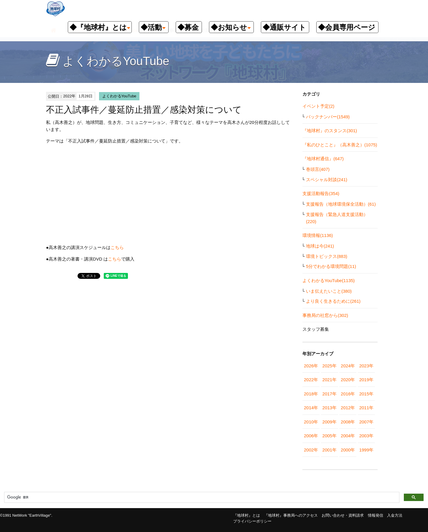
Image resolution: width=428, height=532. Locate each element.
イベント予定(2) (318, 106)
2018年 (311, 393)
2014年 (311, 407)
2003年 (366, 435)
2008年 (348, 421)
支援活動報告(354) (320, 193)
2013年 (329, 407)
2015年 (366, 393)
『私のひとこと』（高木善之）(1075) (339, 144)
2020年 (348, 379)
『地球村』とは (246, 515)
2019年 (366, 379)
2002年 (311, 449)
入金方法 (394, 515)
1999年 (366, 449)
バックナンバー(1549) (328, 116)
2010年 (311, 421)
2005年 (329, 435)
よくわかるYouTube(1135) (328, 280)
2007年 (366, 421)
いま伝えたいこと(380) (329, 291)
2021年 (329, 379)
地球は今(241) (320, 245)
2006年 (311, 435)
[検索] (201, 497)
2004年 (348, 435)
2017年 (329, 393)
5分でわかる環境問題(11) (331, 266)
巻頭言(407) (318, 169)
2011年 (366, 407)
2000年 (348, 449)
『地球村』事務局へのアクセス (291, 515)
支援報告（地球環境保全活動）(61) (341, 204)
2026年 (311, 365)
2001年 (329, 449)
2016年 (348, 393)
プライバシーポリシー (252, 521)
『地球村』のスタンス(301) (329, 130)
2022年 (311, 379)
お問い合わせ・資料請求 (343, 515)
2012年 (348, 407)
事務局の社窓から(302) (325, 315)
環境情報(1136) (317, 235)
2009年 (329, 421)
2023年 (366, 365)
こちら (117, 247)
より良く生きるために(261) (333, 301)
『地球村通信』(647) (323, 158)
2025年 (329, 365)
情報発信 (375, 515)
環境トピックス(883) (326, 256)
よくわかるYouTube (119, 96)
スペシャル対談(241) (326, 179)
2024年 (348, 365)
